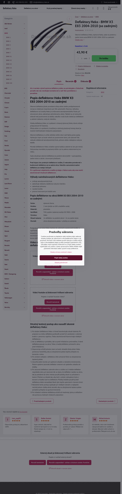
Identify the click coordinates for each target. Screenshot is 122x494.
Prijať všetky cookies (61, 258)
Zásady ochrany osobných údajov (61, 252)
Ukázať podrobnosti (61, 262)
